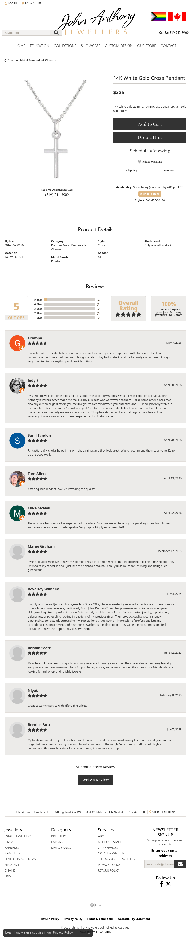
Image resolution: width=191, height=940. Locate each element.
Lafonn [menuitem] (57, 842)
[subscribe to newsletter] (180, 864)
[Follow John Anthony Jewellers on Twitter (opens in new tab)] (168, 884)
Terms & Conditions (100, 919)
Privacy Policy (73, 919)
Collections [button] (65, 46)
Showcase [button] (90, 46)
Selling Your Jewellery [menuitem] (116, 859)
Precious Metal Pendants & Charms (32, 60)
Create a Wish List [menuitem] (112, 853)
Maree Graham (41, 546)
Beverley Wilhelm (43, 589)
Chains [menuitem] (10, 870)
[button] (11, 3)
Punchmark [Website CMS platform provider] (103, 932)
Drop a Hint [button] (149, 137)
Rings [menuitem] (9, 842)
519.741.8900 (137, 812)
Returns (169, 170)
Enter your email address (165, 853)
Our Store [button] (146, 46)
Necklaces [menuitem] (13, 865)
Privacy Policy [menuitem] (109, 865)
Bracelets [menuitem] (12, 853)
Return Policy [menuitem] (109, 870)
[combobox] (26, 33)
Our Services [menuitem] (108, 847)
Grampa (35, 337)
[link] (174, 32)
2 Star (38, 313)
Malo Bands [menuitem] (61, 847)
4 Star (38, 304)
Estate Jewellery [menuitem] (18, 836)
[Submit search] (56, 33)
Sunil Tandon (39, 435)
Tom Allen (37, 473)
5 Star (38, 299)
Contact (168, 46)
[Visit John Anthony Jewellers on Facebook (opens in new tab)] (161, 884)
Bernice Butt (39, 724)
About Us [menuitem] (105, 836)
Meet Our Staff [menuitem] (109, 842)
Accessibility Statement (134, 919)
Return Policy (50, 919)
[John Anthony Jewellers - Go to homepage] (96, 24)
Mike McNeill (39, 508)
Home (20, 46)
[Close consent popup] (89, 932)
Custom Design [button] (119, 46)
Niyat (33, 690)
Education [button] (39, 46)
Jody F (33, 380)
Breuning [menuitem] (58, 836)
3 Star (38, 309)
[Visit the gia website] (95, 905)
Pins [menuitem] (8, 876)
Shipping (131, 170)
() (98, 299)
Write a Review (95, 779)
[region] (57, 132)
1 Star (38, 318)
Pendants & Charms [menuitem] (20, 859)
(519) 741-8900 (57, 194)
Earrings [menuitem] (12, 847)
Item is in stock (149, 193)
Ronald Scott (39, 647)
